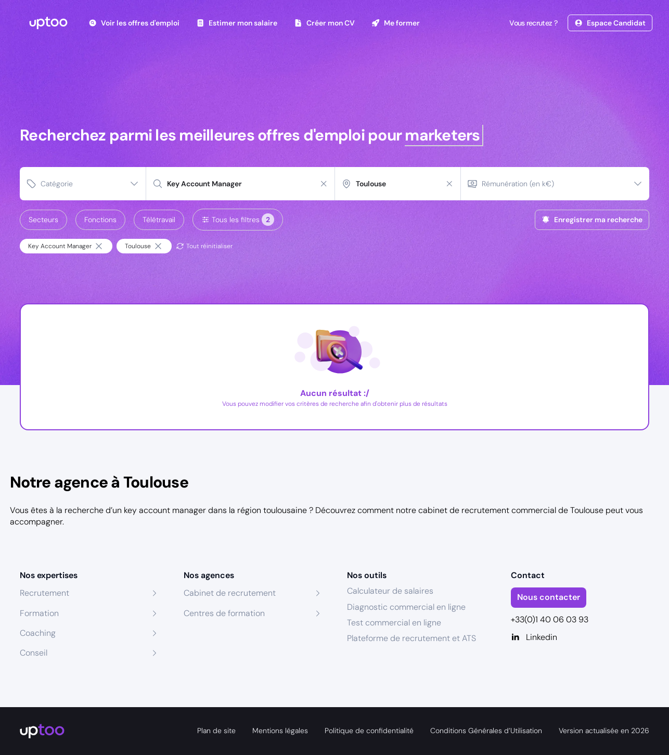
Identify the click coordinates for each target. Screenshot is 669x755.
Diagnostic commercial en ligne (406, 607)
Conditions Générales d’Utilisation (486, 730)
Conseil (33, 652)
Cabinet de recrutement (230, 592)
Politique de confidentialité (369, 730)
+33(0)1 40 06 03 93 (549, 619)
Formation (39, 613)
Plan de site (216, 730)
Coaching (38, 633)
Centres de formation (224, 613)
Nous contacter (548, 597)
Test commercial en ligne (394, 622)
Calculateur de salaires (390, 590)
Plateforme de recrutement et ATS (411, 638)
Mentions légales (280, 730)
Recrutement (44, 592)
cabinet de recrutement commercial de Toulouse (510, 510)
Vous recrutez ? (532, 23)
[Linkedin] (580, 637)
